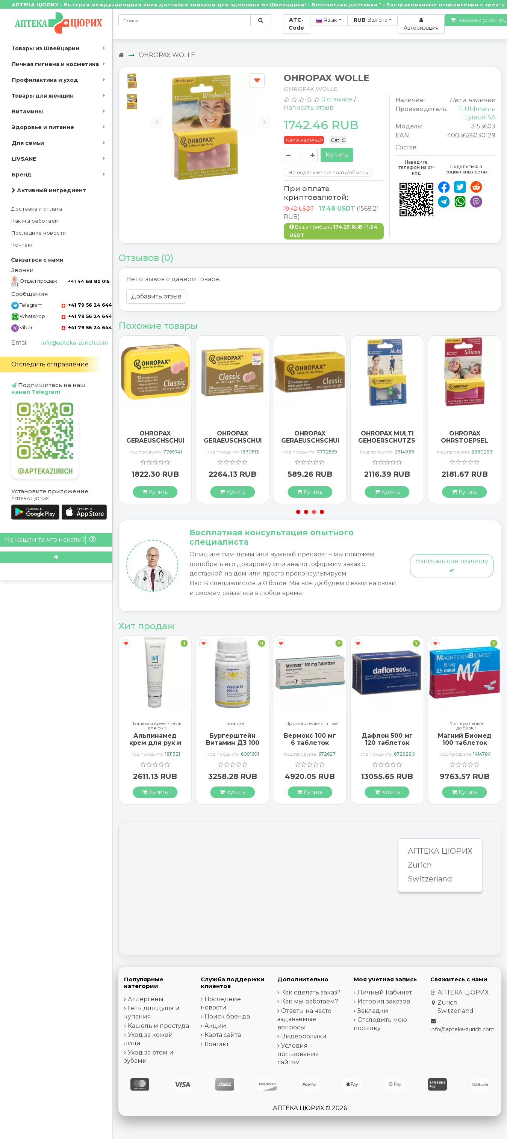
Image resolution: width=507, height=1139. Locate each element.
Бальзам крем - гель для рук (157, 725)
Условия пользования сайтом (298, 1054)
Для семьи (28, 143)
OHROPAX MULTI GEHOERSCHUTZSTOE (393, 437)
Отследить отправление (50, 364)
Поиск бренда (227, 1016)
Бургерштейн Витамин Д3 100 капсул (232, 742)
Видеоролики (304, 1036)
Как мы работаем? (309, 1001)
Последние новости (38, 233)
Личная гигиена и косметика (55, 64)
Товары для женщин (43, 95)
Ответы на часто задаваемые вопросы (304, 1019)
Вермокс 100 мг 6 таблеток (310, 739)
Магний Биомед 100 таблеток (465, 739)
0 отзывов (337, 99)
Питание (234, 723)
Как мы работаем (35, 221)
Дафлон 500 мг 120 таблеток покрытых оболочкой (387, 746)
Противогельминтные (312, 723)
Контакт (22, 245)
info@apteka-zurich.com (74, 342)
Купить (336, 154)
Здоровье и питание (43, 127)
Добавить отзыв (156, 296)
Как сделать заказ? (311, 992)
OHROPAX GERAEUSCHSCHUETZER (164, 437)
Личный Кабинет (384, 992)
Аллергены (145, 999)
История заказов (383, 1001)
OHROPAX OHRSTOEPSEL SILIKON (464, 440)
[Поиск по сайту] (260, 20)
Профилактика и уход (45, 80)
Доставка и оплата (36, 209)
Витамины (27, 111)
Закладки (372, 1010)
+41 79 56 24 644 (87, 305)
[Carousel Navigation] (211, 117)
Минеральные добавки (466, 725)
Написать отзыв (308, 107)
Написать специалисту (451, 565)
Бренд (22, 174)
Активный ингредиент (49, 190)
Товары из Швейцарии (45, 48)
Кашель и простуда (158, 1025)
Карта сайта (222, 1034)
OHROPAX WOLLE (167, 55)
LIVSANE (24, 158)
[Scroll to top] (56, 557)
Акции (215, 1025)
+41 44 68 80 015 (88, 281)
